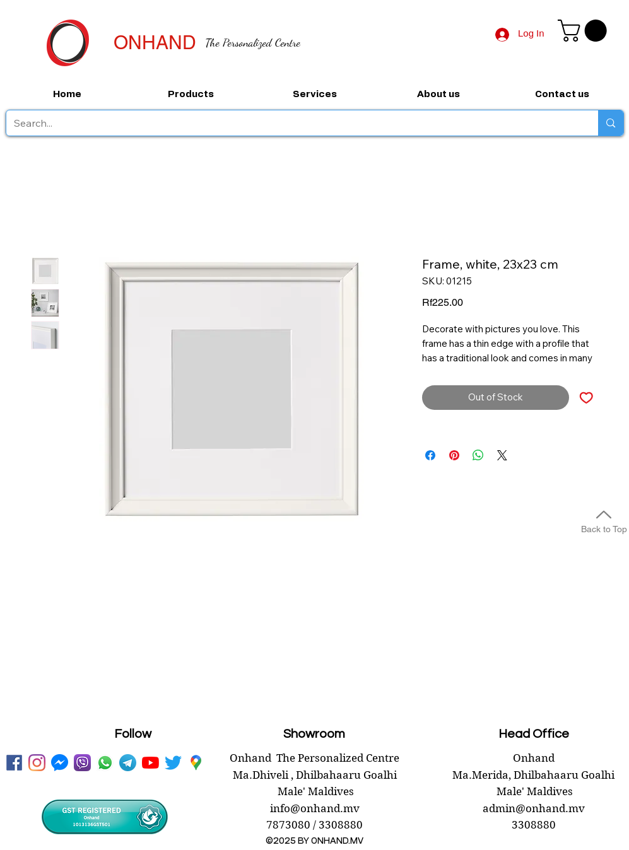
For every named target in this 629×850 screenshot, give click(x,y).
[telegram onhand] (127, 762)
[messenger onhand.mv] (59, 762)
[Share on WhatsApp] (478, 455)
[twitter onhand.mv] (173, 762)
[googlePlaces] (195, 762)
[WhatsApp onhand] (105, 762)
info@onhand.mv (315, 808)
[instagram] (36, 762)
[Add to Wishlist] (586, 397)
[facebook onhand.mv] (14, 762)
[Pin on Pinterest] (454, 455)
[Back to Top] (604, 520)
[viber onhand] (82, 762)
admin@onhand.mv (534, 808)
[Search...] (293, 123)
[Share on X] (502, 455)
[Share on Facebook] (430, 455)
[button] (585, 31)
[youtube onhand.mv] (150, 762)
